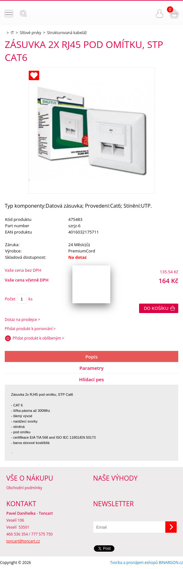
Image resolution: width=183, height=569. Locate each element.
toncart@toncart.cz (23, 541)
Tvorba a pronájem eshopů (134, 562)
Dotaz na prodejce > (22, 319)
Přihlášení (159, 13)
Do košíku (156, 308)
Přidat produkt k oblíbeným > (38, 338)
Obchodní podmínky (24, 487)
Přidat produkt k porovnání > (30, 328)
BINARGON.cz (171, 562)
